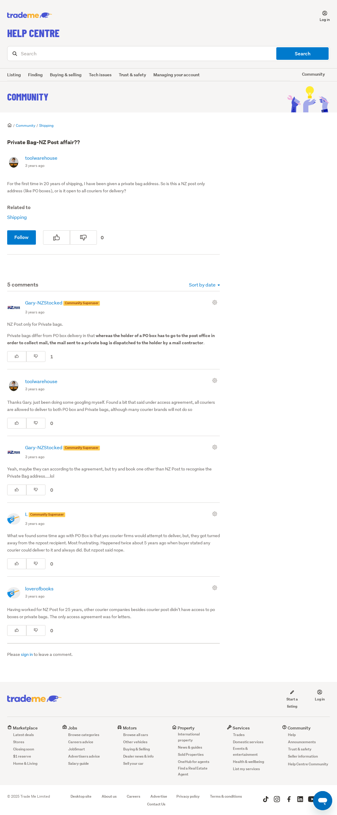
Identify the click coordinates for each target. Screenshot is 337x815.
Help (292, 734)
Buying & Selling (136, 749)
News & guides (190, 747)
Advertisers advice (84, 756)
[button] (321, 15)
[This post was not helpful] (83, 237)
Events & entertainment (245, 751)
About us (109, 796)
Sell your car (133, 763)
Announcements (302, 741)
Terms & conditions (226, 796)
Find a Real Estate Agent (193, 771)
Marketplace (22, 728)
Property (183, 728)
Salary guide (78, 763)
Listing (14, 74)
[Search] (168, 53)
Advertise (158, 796)
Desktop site (81, 796)
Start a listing (292, 699)
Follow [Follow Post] (21, 237)
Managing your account (176, 74)
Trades (239, 734)
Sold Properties (191, 754)
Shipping (46, 125)
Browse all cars (135, 734)
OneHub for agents (193, 761)
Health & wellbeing (248, 761)
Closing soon (23, 749)
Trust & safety (132, 74)
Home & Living (25, 763)
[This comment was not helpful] (35, 356)
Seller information (303, 756)
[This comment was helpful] (16, 356)
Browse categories (83, 734)
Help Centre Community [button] (308, 764)
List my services (246, 768)
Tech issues (100, 74)
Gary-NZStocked (44, 302)
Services (238, 728)
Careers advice (80, 741)
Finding (35, 74)
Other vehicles (135, 741)
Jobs (69, 728)
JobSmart (76, 749)
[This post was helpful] (56, 237)
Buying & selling (66, 74)
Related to (19, 207)
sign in (27, 654)
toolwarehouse (41, 158)
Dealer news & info (138, 756)
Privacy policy (188, 796)
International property (189, 737)
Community (27, 96)
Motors (127, 728)
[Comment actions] (216, 302)
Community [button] (313, 74)
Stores (18, 741)
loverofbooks (39, 588)
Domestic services (248, 741)
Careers (133, 796)
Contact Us (156, 804)
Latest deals (23, 734)
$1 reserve (22, 756)
